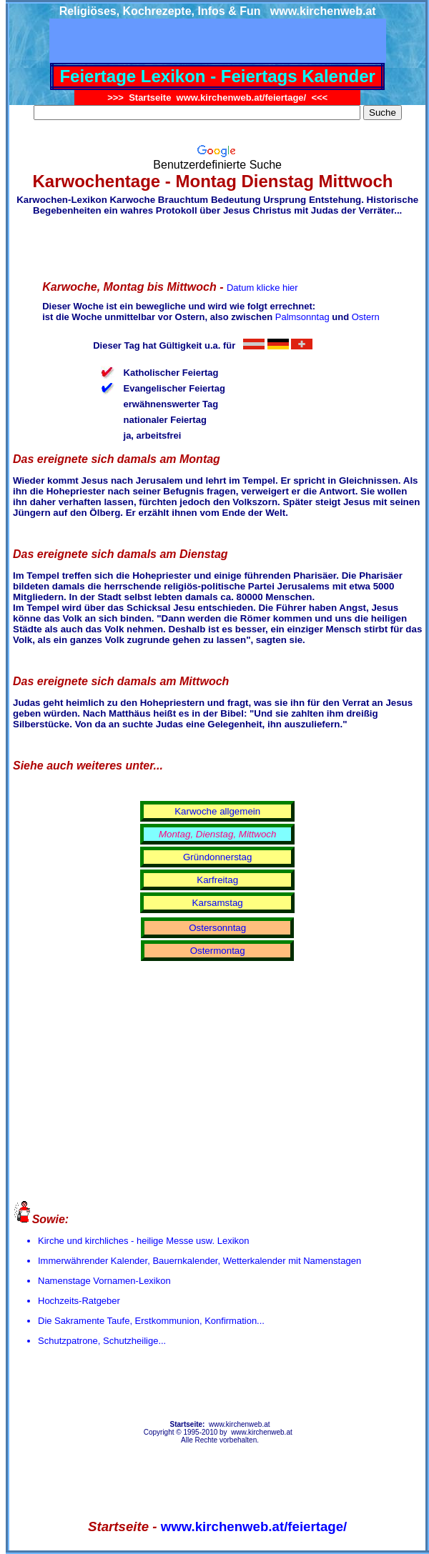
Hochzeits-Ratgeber (79, 1300)
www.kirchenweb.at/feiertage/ (254, 1526)
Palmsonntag (302, 317)
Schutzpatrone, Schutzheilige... (102, 1340)
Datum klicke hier (262, 287)
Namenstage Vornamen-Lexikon (104, 1280)
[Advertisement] (221, 246)
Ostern (366, 317)
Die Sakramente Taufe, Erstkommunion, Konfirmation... (151, 1320)
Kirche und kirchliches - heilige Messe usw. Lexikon (144, 1240)
